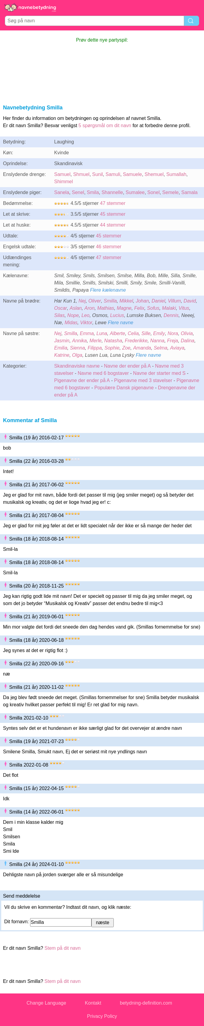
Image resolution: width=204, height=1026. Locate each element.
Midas (71, 322)
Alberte (117, 333)
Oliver (94, 300)
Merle (95, 340)
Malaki (169, 308)
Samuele (132, 174)
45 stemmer (112, 214)
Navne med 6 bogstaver (103, 373)
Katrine (62, 355)
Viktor (86, 322)
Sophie (111, 347)
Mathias (105, 308)
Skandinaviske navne (77, 366)
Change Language (46, 1003)
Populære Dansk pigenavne (123, 387)
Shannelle (112, 192)
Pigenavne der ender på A (82, 380)
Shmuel (81, 174)
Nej (82, 300)
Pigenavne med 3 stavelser (143, 380)
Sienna (77, 347)
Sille (145, 333)
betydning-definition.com (146, 1003)
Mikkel (126, 300)
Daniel (158, 300)
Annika (79, 340)
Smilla (110, 300)
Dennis (171, 315)
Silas (59, 315)
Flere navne (120, 322)
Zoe (126, 347)
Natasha (113, 340)
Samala (189, 192)
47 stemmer (112, 203)
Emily (159, 333)
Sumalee (135, 192)
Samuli (113, 174)
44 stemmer (112, 224)
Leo (86, 315)
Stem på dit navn (63, 948)
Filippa (95, 347)
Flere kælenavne (108, 290)
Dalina (187, 340)
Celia (133, 333)
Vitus (184, 308)
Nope (73, 315)
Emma (87, 333)
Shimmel (63, 181)
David (190, 300)
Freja (172, 340)
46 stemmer (108, 246)
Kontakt (93, 1003)
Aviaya (177, 347)
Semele (170, 192)
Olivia (187, 333)
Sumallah (176, 174)
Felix (139, 308)
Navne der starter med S (159, 373)
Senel (78, 192)
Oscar (60, 308)
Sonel (153, 192)
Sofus (153, 308)
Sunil (97, 174)
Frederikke (136, 340)
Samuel (62, 174)
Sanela (61, 192)
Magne (124, 308)
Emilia (60, 347)
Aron (89, 308)
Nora (173, 333)
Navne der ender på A (127, 366)
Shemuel (154, 174)
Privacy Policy (102, 1016)
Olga (77, 355)
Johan (142, 300)
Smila (93, 192)
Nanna (157, 340)
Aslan (76, 308)
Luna (101, 333)
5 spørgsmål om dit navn (105, 125)
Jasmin (62, 340)
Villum (174, 300)
